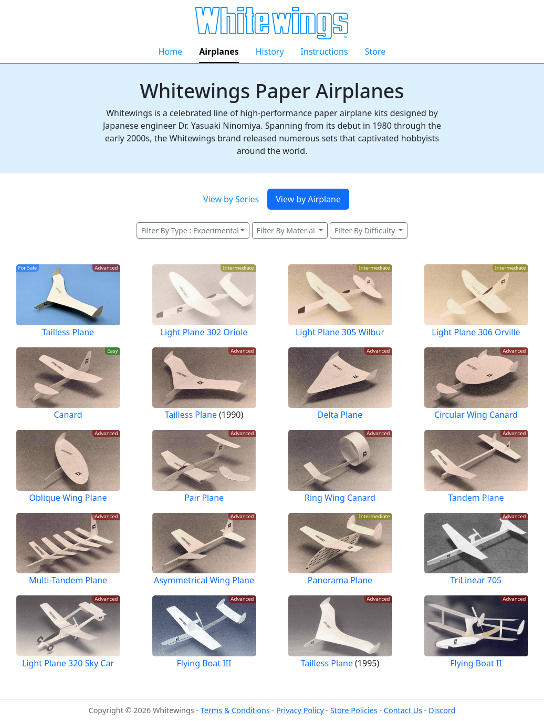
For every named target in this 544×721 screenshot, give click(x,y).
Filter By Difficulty (365, 230)
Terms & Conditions (235, 710)
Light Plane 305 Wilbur (340, 332)
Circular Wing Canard (476, 414)
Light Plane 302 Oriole (204, 332)
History (270, 51)
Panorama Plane (340, 580)
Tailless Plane (68, 332)
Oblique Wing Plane (68, 497)
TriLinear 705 (476, 580)
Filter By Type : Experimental (190, 230)
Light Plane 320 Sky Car (68, 663)
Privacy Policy (300, 710)
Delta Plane (340, 414)
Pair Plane (204, 497)
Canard (68, 414)
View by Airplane (308, 199)
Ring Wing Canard (340, 497)
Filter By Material (287, 230)
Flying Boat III (204, 663)
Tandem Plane (476, 497)
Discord (441, 710)
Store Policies (354, 710)
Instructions (324, 51)
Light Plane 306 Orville (476, 332)
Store (375, 51)
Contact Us (403, 710)
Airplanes (218, 51)
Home (171, 51)
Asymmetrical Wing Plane (204, 580)
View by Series (231, 199)
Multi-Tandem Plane (68, 580)
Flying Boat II (475, 663)
